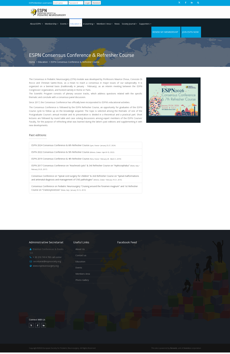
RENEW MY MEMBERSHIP (165, 32)
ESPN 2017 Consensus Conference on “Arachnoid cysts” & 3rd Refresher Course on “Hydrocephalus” (85, 167)
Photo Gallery (82, 280)
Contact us (80, 255)
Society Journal (129, 23)
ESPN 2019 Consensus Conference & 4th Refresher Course (76, 158)
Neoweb (173, 348)
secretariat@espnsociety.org (47, 261)
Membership (51, 23)
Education (75, 23)
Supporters (145, 23)
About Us (80, 249)
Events (64, 23)
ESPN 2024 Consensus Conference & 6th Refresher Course (73, 145)
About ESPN (36, 23)
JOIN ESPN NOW (190, 32)
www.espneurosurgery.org (46, 265)
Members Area (82, 273)
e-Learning (89, 23)
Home (32, 61)
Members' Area (104, 23)
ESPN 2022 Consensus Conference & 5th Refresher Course (72, 152)
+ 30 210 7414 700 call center (47, 257)
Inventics (187, 348)
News (117, 23)
